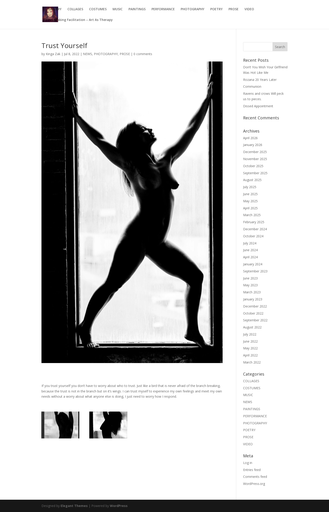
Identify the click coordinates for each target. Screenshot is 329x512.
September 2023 (255, 271)
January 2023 (252, 299)
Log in (247, 463)
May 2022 (250, 348)
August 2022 (252, 327)
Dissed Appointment (258, 106)
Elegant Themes (74, 506)
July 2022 (249, 334)
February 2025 (253, 222)
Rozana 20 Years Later (260, 79)
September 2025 (255, 173)
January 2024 (252, 264)
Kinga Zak (53, 54)
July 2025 (249, 187)
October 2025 (253, 166)
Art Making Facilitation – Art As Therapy (80, 20)
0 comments (143, 54)
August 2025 (252, 180)
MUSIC (118, 9)
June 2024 (250, 250)
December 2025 (255, 152)
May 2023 (250, 285)
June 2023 (250, 278)
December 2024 (255, 229)
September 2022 (255, 320)
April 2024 (250, 257)
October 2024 (253, 236)
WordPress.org (254, 483)
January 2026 (252, 145)
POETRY (216, 9)
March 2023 (252, 292)
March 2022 (252, 362)
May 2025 (250, 201)
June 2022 (250, 341)
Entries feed (252, 470)
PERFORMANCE (163, 9)
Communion (252, 86)
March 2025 (252, 215)
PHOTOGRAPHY (192, 9)
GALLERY (55, 9)
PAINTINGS (137, 9)
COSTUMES (98, 9)
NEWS (87, 54)
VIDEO (249, 9)
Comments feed (255, 476)
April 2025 (250, 208)
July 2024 (249, 243)
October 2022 (253, 313)
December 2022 (255, 306)
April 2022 (250, 355)
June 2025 (250, 194)
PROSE (234, 9)
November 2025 (255, 159)
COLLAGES (75, 9)
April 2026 (250, 138)
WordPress (119, 506)
